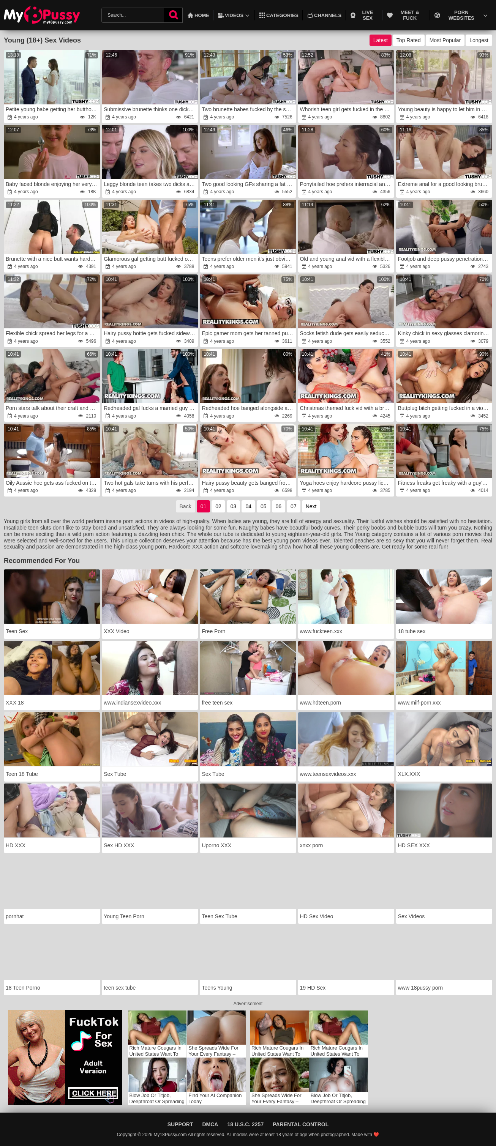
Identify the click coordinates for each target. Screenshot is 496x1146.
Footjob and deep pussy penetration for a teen (444, 259)
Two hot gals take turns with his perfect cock (150, 483)
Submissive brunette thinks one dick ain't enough (150, 109)
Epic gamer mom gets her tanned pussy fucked (248, 333)
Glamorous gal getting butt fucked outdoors (150, 259)
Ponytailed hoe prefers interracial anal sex (346, 184)
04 (248, 506)
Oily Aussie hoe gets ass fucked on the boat (52, 483)
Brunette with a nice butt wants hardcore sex (52, 259)
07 (294, 506)
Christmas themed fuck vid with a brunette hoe (346, 408)
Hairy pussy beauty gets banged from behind (248, 483)
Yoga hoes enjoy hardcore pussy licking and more (346, 483)
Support (180, 1124)
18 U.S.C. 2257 (245, 1124)
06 (279, 506)
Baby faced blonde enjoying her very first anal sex (52, 184)
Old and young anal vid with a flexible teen (346, 259)
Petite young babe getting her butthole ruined (52, 109)
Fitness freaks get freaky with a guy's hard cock (444, 483)
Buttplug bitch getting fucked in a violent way (444, 408)
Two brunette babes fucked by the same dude (248, 109)
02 (218, 506)
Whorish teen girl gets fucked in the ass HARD (346, 109)
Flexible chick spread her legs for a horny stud (52, 333)
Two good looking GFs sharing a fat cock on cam (248, 184)
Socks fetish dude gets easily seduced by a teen (346, 333)
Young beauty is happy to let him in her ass (444, 109)
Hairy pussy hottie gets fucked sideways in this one (150, 333)
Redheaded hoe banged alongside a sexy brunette (248, 408)
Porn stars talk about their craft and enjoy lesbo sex (52, 408)
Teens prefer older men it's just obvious (248, 259)
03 (234, 506)
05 (264, 506)
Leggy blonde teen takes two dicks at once (150, 184)
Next (311, 506)
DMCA (210, 1124)
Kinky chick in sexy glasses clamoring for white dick (444, 333)
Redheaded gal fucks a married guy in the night (150, 408)
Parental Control (301, 1124)
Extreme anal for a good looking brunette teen (444, 184)
